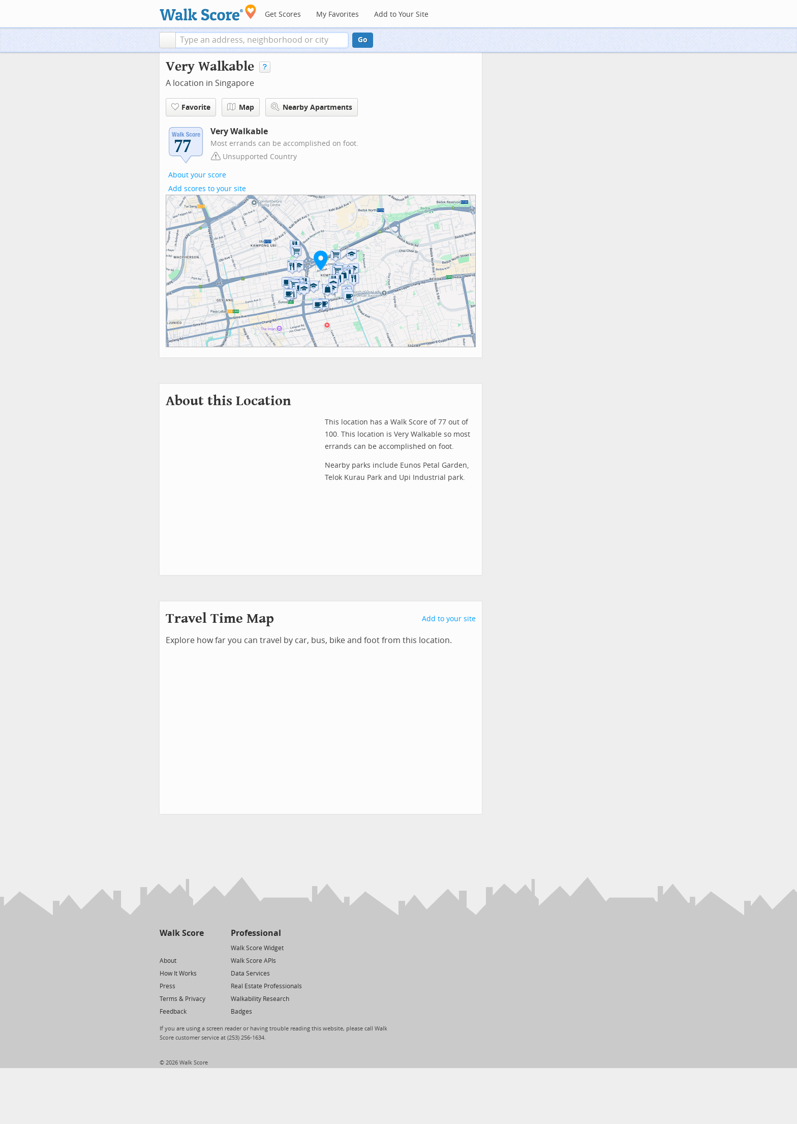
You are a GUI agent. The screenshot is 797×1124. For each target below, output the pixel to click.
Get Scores (283, 14)
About (168, 960)
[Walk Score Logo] (208, 12)
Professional (256, 933)
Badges (241, 1011)
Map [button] (240, 107)
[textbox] (262, 40)
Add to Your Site (401, 14)
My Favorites (337, 14)
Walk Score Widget (257, 948)
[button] (167, 40)
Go (362, 40)
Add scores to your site (207, 189)
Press (167, 986)
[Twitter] (165, 947)
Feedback (173, 1011)
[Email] (197, 947)
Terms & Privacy (182, 999)
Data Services (250, 973)
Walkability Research (260, 999)
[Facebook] (181, 947)
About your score (197, 175)
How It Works (178, 973)
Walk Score (182, 933)
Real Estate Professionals (266, 986)
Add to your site (449, 619)
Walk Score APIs (253, 960)
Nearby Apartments (311, 107)
